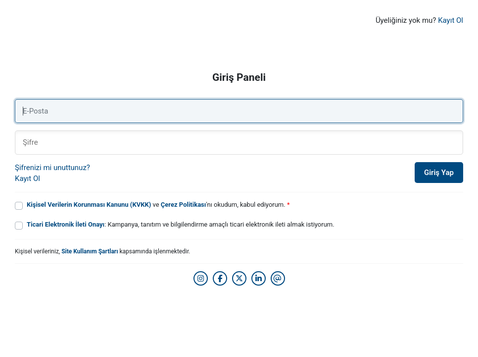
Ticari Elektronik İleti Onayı (65, 224)
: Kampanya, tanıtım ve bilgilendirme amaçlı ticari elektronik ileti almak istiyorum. (181, 224)
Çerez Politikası (183, 204)
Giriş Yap (439, 172)
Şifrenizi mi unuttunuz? (52, 167)
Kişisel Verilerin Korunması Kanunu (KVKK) (89, 204)
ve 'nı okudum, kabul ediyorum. (158, 204)
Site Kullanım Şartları (89, 251)
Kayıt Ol (450, 20)
